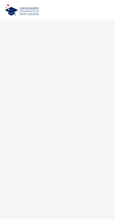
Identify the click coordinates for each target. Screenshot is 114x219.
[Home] (22, 10)
